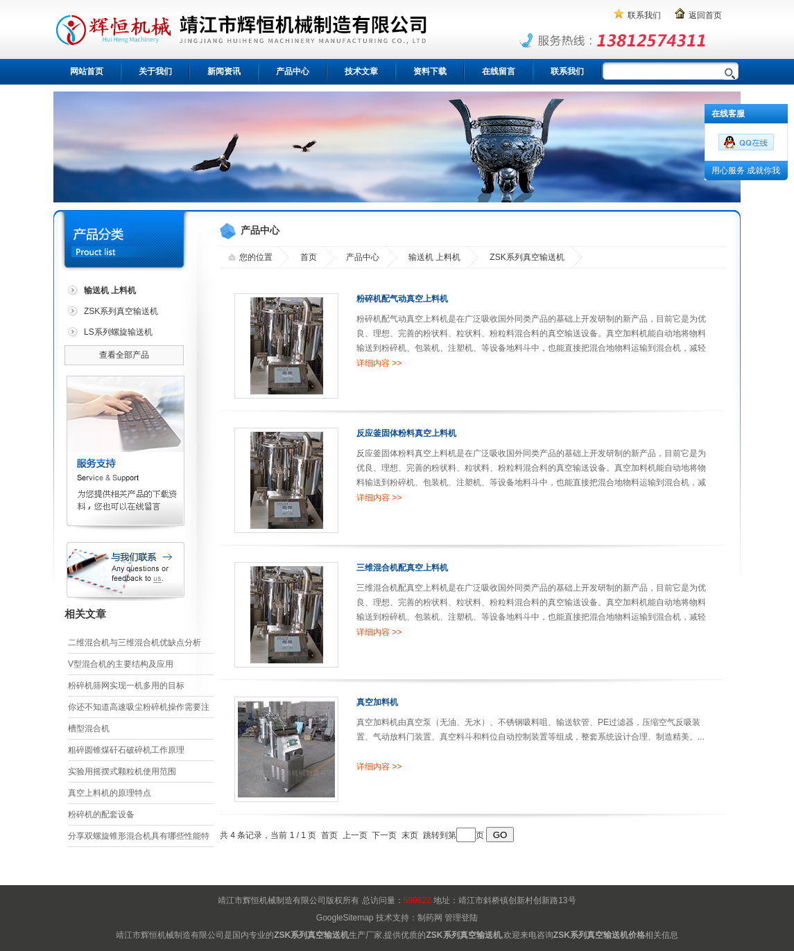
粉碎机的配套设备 (101, 814)
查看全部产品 (124, 355)
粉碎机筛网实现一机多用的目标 (126, 685)
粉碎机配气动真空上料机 (402, 299)
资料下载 (430, 71)
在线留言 (498, 71)
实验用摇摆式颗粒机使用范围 (122, 771)
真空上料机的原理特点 (109, 793)
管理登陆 (461, 918)
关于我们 (155, 71)
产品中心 (292, 71)
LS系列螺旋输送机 (118, 332)
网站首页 (86, 71)
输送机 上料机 (434, 257)
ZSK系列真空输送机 (121, 311)
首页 (308, 257)
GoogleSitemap (345, 918)
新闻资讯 (224, 71)
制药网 (429, 918)
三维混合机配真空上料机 (402, 568)
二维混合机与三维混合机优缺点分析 (134, 642)
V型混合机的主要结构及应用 (120, 664)
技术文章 (361, 71)
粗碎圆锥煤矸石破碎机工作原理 (126, 750)
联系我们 (644, 15)
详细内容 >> (379, 363)
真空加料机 (377, 702)
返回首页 (705, 15)
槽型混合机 (89, 728)
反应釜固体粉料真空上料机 (406, 433)
